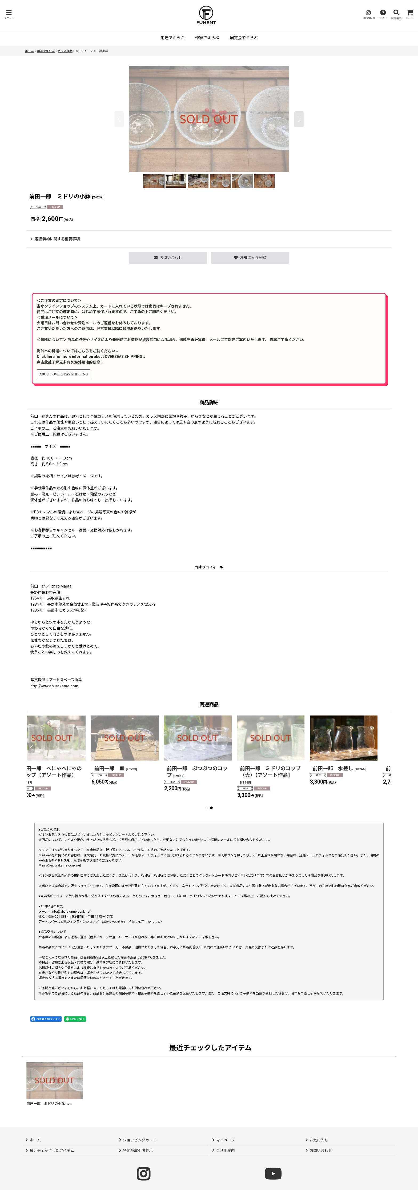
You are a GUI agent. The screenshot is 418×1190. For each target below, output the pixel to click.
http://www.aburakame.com (54, 686)
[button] (9, 15)
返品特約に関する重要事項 (55, 239)
